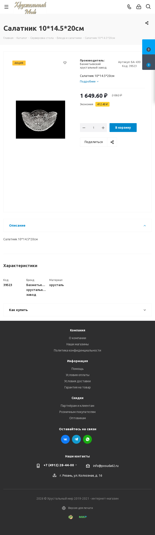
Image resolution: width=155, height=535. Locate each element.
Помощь (78, 369)
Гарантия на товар (77, 387)
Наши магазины (77, 344)
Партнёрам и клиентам (77, 405)
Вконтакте (65, 439)
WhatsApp (87, 439)
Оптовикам (77, 418)
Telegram (76, 439)
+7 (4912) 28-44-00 (58, 465)
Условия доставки (77, 381)
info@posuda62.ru (106, 466)
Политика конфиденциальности (77, 350)
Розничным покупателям (77, 412)
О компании (77, 338)
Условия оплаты (77, 375)
